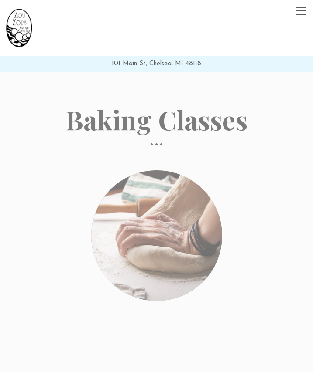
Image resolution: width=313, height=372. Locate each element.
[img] (156, 235)
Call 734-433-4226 (156, 349)
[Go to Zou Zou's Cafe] (156, 64)
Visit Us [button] (156, 364)
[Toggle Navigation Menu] (301, 10)
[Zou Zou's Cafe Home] (19, 28)
